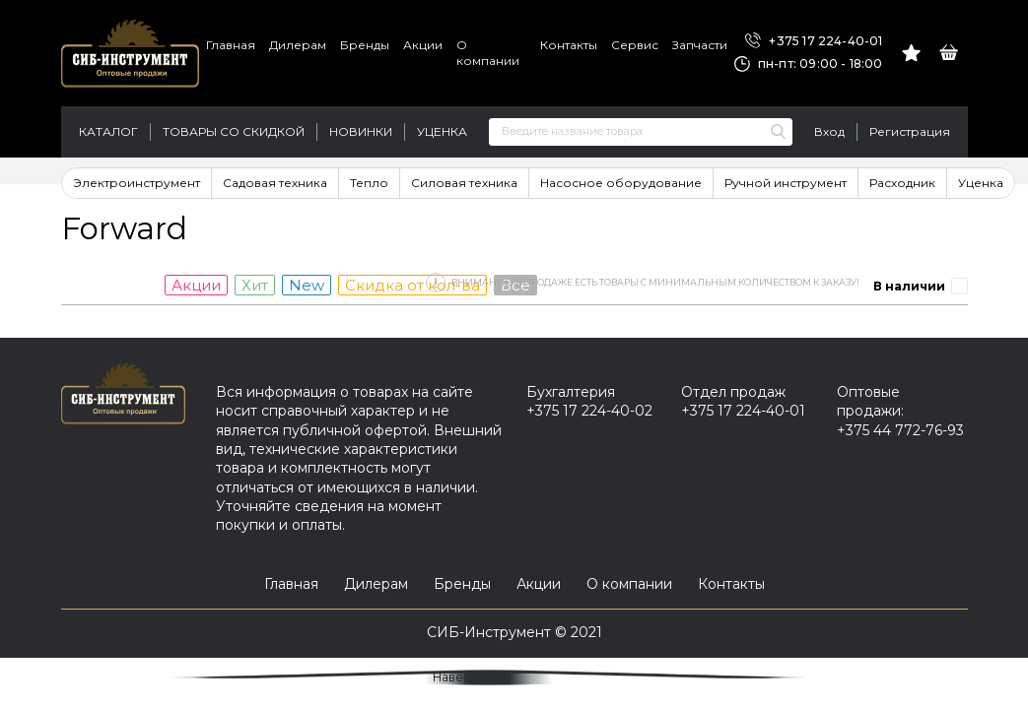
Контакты (568, 44)
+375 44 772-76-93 (900, 430)
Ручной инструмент (785, 182)
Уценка (442, 131)
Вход (829, 131)
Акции (423, 44)
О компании (487, 52)
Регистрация (909, 131)
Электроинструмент (136, 182)
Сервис (634, 44)
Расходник (902, 182)
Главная (230, 44)
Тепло (369, 182)
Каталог (108, 131)
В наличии (909, 286)
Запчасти (699, 44)
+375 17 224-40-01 (813, 41)
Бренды (364, 44)
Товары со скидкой (234, 131)
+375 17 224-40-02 (589, 410)
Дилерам (297, 44)
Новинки (360, 131)
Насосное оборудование (621, 182)
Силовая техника (464, 182)
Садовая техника (275, 182)
